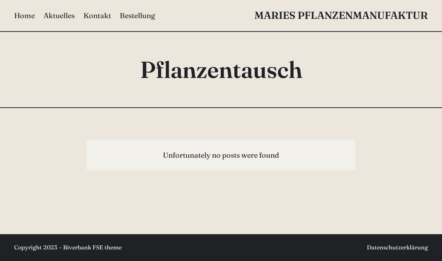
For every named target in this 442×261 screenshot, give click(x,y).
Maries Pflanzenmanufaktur (341, 15)
